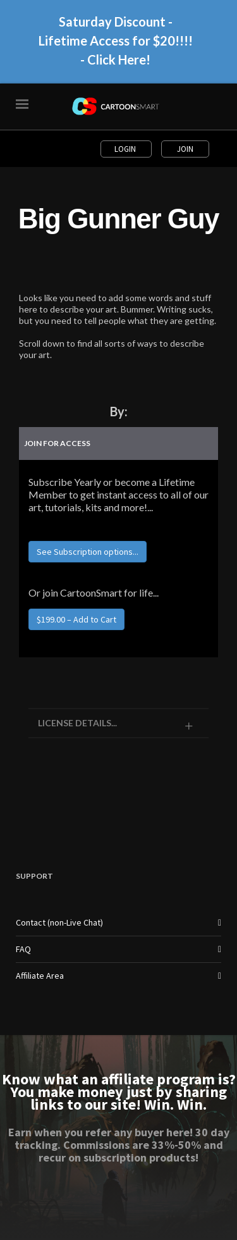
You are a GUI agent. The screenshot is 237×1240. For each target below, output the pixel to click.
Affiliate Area (40, 975)
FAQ (23, 949)
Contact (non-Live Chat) (59, 922)
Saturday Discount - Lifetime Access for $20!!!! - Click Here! (116, 44)
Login (126, 149)
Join (185, 149)
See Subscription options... (87, 551)
